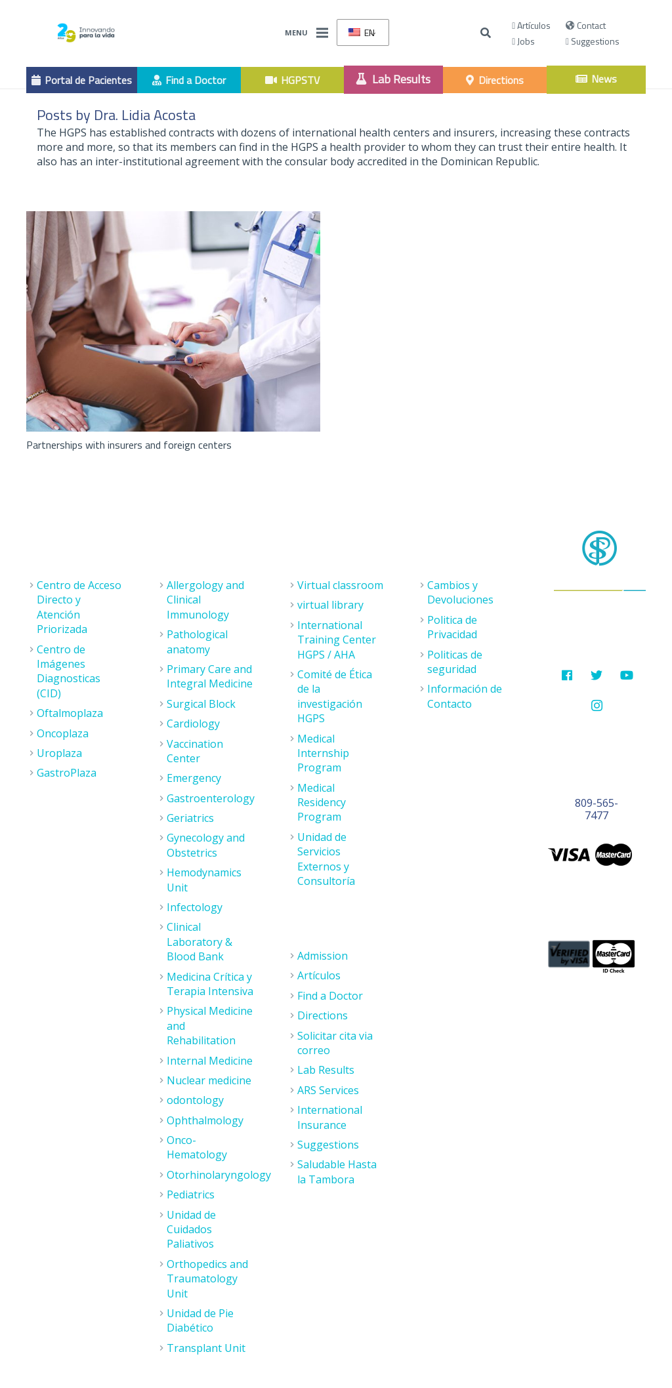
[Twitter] (597, 675)
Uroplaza (59, 753)
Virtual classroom (340, 585)
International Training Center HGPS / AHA (336, 640)
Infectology (194, 907)
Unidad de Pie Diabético (200, 1320)
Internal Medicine (210, 1060)
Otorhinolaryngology (219, 1175)
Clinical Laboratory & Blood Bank (199, 942)
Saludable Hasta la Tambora (337, 1171)
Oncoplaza (63, 733)
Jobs (523, 41)
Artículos (531, 25)
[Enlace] (85, 33)
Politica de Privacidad (452, 627)
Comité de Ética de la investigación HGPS (334, 696)
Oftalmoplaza (70, 713)
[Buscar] (485, 33)
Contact (586, 25)
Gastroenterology (211, 798)
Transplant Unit (206, 1348)
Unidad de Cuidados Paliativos (191, 1230)
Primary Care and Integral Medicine (210, 676)
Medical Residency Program (321, 803)
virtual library (330, 605)
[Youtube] (626, 675)
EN (361, 32)
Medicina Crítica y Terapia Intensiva (210, 984)
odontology (195, 1100)
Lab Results (325, 1070)
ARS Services (328, 1090)
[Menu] (322, 32)
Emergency (194, 778)
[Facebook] (566, 675)
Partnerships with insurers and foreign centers (129, 445)
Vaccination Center (195, 751)
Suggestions (593, 41)
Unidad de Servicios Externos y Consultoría (326, 859)
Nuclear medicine (209, 1080)
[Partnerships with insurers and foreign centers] (173, 321)
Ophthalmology (205, 1120)
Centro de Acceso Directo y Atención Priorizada (79, 607)
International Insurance (329, 1117)
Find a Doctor (330, 996)
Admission (322, 956)
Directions (322, 1015)
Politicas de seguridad (454, 661)
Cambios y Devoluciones (460, 592)
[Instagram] (597, 705)
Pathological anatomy (197, 641)
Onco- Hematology (197, 1147)
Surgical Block (201, 704)
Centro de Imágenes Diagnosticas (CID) (68, 671)
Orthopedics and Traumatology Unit (207, 1279)
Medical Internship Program (323, 753)
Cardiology (193, 723)
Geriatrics (190, 818)
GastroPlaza (66, 772)
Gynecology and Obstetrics (206, 844)
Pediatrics (191, 1194)
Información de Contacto (464, 696)
